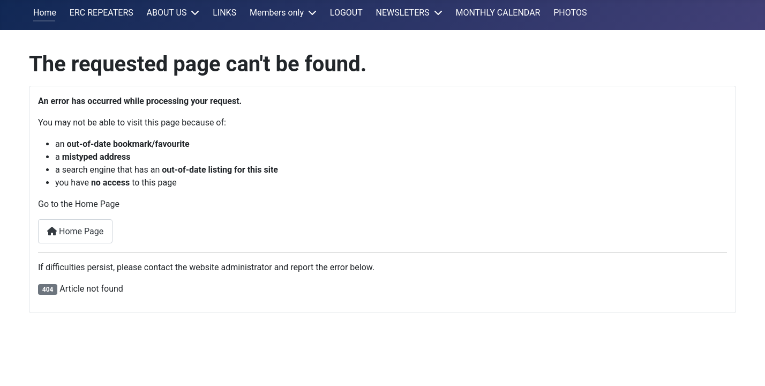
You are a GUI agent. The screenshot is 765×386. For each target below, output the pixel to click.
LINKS (224, 13)
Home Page (75, 231)
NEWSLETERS (403, 13)
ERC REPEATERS (101, 13)
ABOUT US (167, 13)
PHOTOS (570, 13)
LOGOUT (346, 13)
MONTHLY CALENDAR (497, 13)
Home (44, 13)
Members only (277, 13)
